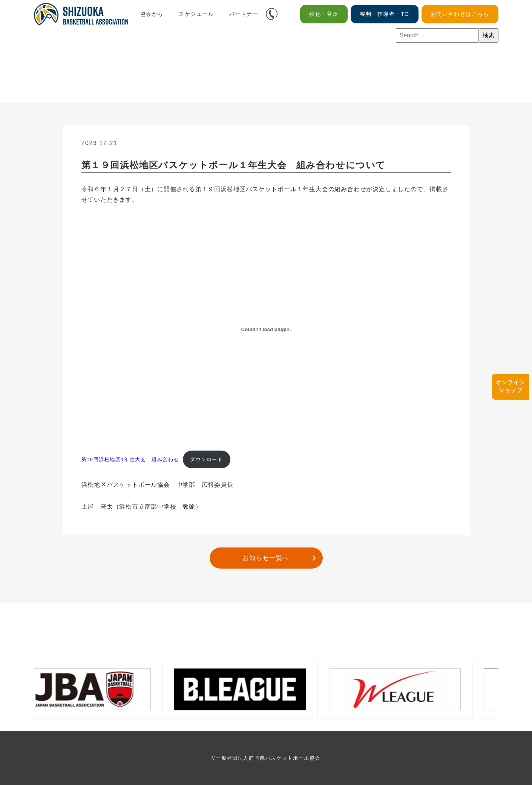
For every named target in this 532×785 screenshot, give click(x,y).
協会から (152, 14)
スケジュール (196, 14)
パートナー (244, 14)
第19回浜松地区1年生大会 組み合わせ (130, 459)
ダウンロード (206, 459)
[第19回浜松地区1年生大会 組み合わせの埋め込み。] (266, 329)
